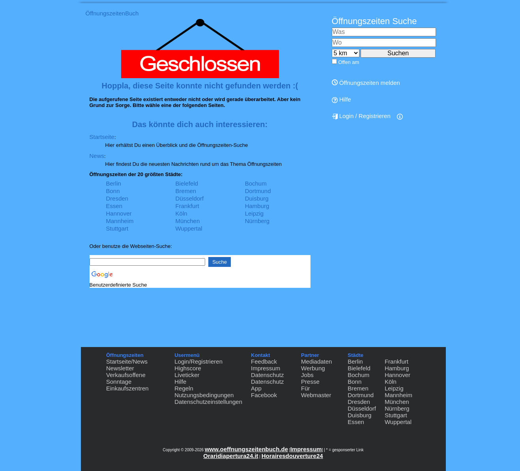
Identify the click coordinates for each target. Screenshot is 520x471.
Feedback (264, 361)
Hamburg (257, 206)
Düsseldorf (190, 198)
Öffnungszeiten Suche (374, 21)
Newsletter (120, 368)
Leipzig (254, 213)
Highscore (187, 368)
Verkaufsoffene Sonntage (126, 378)
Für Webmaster (316, 391)
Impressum (265, 368)
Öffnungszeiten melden (366, 82)
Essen (114, 206)
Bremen (186, 191)
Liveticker (186, 375)
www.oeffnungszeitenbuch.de (246, 449)
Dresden (117, 198)
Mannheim (120, 221)
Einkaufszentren (127, 388)
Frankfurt (187, 206)
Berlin (113, 183)
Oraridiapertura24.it (230, 455)
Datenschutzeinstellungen (208, 401)
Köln (181, 213)
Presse (310, 381)
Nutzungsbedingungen (204, 395)
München (188, 221)
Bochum (256, 183)
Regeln (183, 388)
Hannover (119, 213)
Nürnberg (257, 221)
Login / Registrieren (361, 116)
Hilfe (341, 99)
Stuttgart (117, 228)
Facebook (264, 395)
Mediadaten (316, 361)
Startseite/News (127, 361)
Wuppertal (189, 228)
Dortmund (258, 191)
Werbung (313, 368)
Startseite (102, 136)
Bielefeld (187, 183)
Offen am (348, 62)
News (97, 155)
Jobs (307, 375)
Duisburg (257, 198)
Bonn (113, 191)
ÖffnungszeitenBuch (112, 13)
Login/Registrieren (198, 361)
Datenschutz (267, 375)
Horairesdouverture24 (292, 455)
